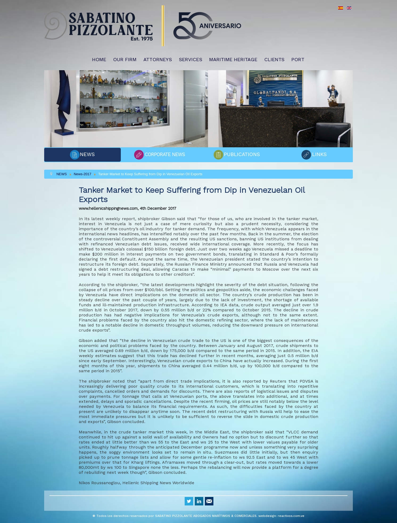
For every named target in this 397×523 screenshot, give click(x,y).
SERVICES (190, 59)
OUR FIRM (125, 59)
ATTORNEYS (157, 59)
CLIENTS (274, 59)
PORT (297, 59)
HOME (99, 59)
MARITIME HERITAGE (233, 59)
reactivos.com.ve (291, 516)
